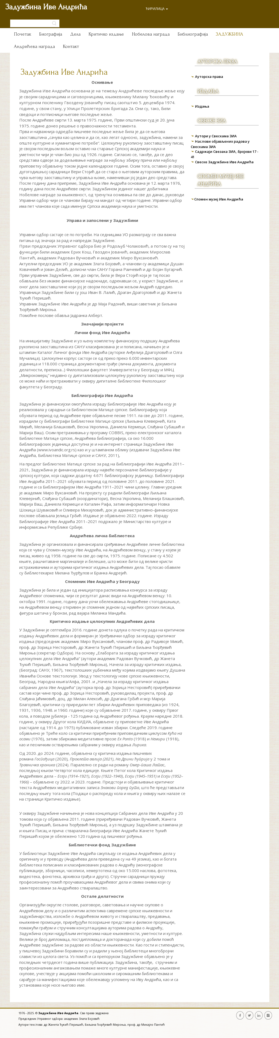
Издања (202, 106)
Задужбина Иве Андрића (46, 6)
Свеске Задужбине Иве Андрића (224, 162)
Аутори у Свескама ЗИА (216, 136)
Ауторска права (209, 76)
